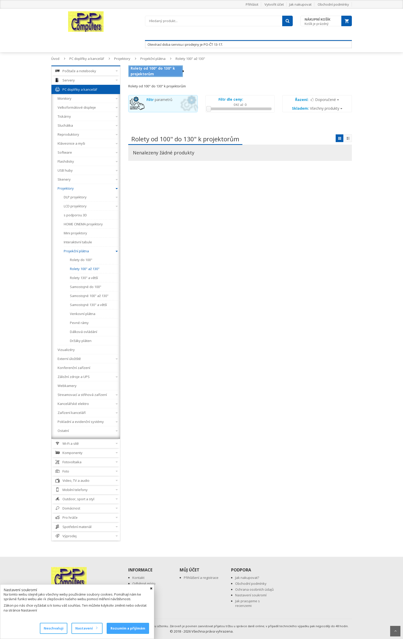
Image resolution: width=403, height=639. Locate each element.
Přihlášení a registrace (201, 577)
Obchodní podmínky (333, 4)
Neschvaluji (53, 628)
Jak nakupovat (300, 4)
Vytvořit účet (274, 4)
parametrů (159, 99)
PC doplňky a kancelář (86, 58)
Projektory (122, 58)
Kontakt (138, 577)
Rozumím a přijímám (128, 628)
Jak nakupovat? (247, 577)
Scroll (395, 631)
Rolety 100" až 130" (190, 58)
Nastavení (86, 628)
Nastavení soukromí (251, 595)
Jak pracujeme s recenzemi (247, 603)
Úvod (55, 58)
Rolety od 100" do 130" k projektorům (153, 71)
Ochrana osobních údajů (254, 589)
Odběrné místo (143, 583)
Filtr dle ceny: (230, 99)
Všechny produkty (317, 108)
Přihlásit (252, 4)
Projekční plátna (153, 58)
